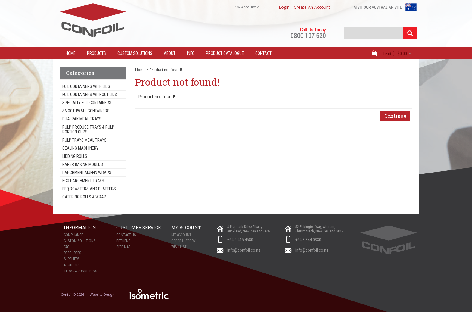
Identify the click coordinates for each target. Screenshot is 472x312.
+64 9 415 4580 (240, 239)
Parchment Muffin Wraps (86, 172)
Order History (183, 241)
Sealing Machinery (80, 148)
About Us (71, 265)
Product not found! (166, 69)
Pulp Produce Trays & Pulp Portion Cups (88, 129)
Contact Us (126, 235)
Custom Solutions (134, 53)
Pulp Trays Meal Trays (84, 140)
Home (140, 69)
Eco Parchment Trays (83, 180)
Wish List (179, 247)
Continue (395, 116)
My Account (181, 235)
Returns (123, 241)
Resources (72, 253)
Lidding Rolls (74, 156)
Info (190, 53)
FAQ (67, 247)
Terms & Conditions (80, 271)
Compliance (73, 235)
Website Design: (103, 294)
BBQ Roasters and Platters (89, 188)
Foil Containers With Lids (86, 86)
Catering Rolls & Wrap (84, 197)
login (284, 7)
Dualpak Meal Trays (81, 119)
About (169, 53)
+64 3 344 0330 (308, 239)
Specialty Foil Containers (86, 102)
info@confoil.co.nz (243, 250)
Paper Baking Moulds (82, 164)
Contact (263, 53)
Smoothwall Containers (86, 110)
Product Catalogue (225, 53)
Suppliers (71, 259)
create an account (312, 7)
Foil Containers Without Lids (89, 94)
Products (96, 53)
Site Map (123, 247)
